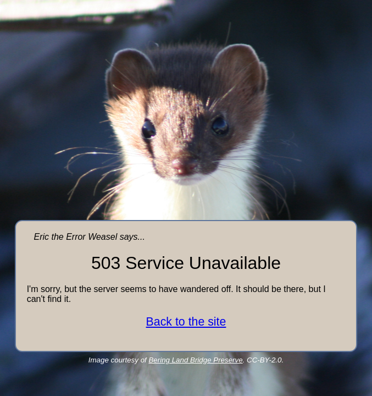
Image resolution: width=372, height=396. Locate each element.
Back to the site (186, 321)
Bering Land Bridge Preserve (195, 360)
